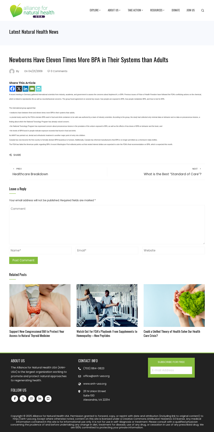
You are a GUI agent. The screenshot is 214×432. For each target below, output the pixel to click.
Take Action (136, 10)
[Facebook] (12, 89)
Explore (95, 10)
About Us (114, 10)
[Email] (32, 89)
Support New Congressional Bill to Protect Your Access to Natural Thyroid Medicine (36, 333)
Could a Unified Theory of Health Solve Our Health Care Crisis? (172, 333)
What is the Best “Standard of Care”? (156, 171)
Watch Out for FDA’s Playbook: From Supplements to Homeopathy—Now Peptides (107, 333)
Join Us (190, 10)
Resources (157, 10)
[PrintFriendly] (38, 89)
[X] (19, 89)
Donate (176, 10)
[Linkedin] (25, 89)
